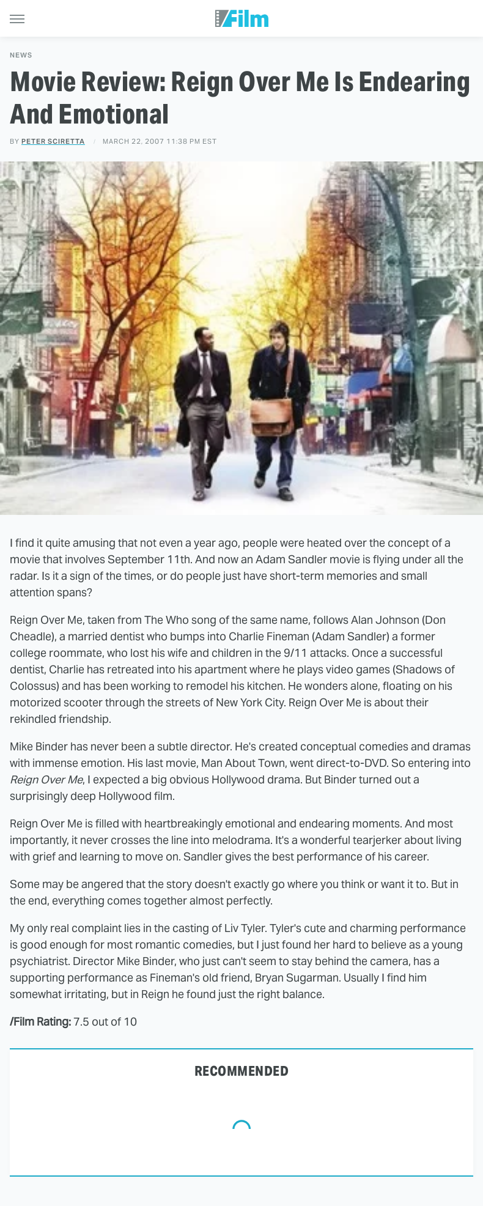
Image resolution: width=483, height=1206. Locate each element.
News (21, 55)
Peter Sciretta (53, 141)
